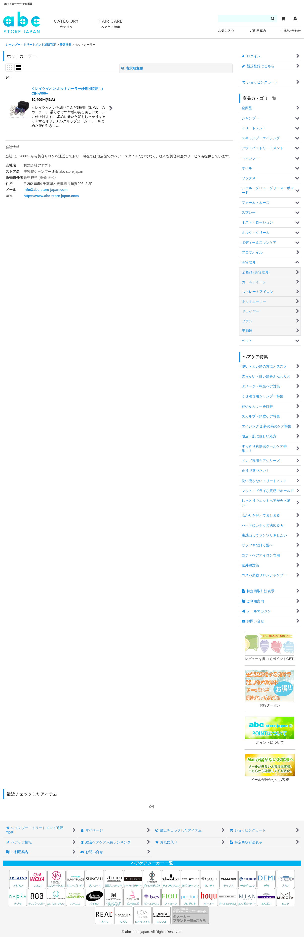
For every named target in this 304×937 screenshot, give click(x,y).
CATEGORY (66, 24)
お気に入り (226, 31)
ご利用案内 (258, 31)
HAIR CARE (110, 24)
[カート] (283, 18)
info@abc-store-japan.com (46, 190)
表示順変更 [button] (132, 68)
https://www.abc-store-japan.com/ (51, 196)
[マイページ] (295, 18)
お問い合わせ (291, 31)
